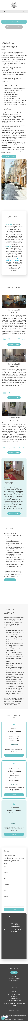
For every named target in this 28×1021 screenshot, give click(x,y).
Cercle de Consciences (17, 1019)
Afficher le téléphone (15, 926)
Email (5, 878)
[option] (14, 301)
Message (6, 896)
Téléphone (6, 884)
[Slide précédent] (4, 301)
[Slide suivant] (24, 301)
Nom (5, 866)
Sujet (5, 890)
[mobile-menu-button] (23, 11)
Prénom (6, 872)
